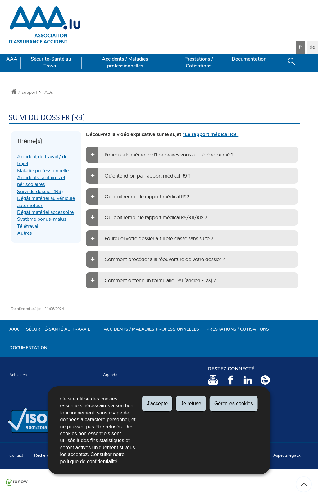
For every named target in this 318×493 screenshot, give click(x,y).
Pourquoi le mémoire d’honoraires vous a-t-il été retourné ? (169, 155)
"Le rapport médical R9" (210, 134)
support (29, 92)
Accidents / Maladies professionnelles (125, 62)
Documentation (249, 59)
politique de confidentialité (88, 461)
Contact (16, 455)
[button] (291, 63)
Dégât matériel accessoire (45, 212)
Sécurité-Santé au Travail (51, 62)
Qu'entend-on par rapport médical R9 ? (147, 176)
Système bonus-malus (41, 219)
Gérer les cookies (233, 403)
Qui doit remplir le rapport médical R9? (147, 196)
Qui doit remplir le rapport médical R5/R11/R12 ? (156, 217)
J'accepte (157, 403)
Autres (24, 233)
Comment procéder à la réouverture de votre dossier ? (165, 259)
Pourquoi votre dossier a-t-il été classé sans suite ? (159, 238)
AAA (11, 59)
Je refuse (191, 403)
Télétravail (28, 226)
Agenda (110, 375)
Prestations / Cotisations (198, 62)
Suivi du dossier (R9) (40, 191)
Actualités (18, 375)
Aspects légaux (287, 455)
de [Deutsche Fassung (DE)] (312, 47)
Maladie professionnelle (43, 170)
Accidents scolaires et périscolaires (41, 181)
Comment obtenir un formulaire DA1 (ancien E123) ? (160, 280)
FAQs (47, 92)
